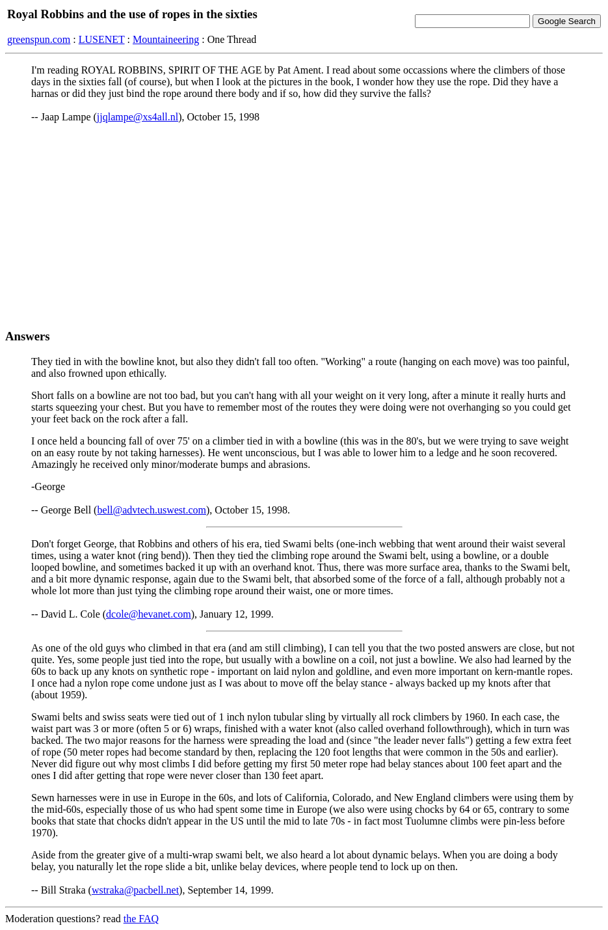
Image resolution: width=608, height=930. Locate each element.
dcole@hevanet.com (148, 614)
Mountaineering (166, 39)
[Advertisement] (304, 226)
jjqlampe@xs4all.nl (137, 116)
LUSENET (102, 39)
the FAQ (141, 918)
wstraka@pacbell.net (135, 890)
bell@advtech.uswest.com (151, 509)
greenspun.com (38, 39)
